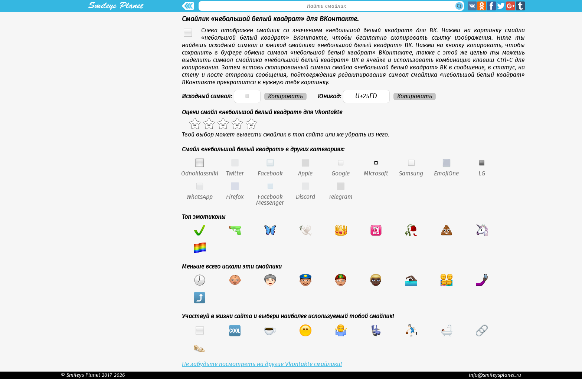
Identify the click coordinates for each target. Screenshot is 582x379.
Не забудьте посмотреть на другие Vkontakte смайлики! (262, 364)
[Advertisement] (115, 64)
